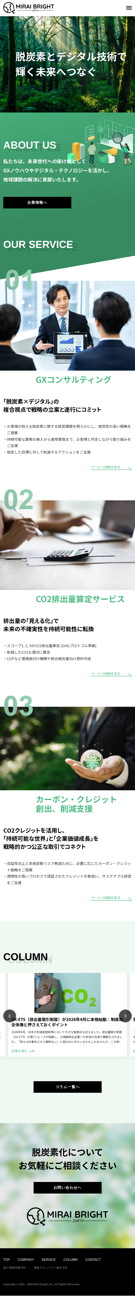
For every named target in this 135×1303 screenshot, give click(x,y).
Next (125, 1018)
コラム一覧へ (68, 1091)
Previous (9, 1018)
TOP (6, 1267)
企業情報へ (37, 204)
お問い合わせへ (67, 1194)
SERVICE (48, 1267)
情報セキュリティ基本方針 (51, 1274)
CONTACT (93, 1267)
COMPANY (26, 1267)
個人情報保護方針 (14, 1274)
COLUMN (70, 1267)
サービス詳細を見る (111, 470)
